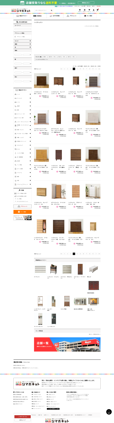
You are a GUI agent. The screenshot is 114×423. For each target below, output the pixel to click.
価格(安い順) (86, 66)
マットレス (19, 98)
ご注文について (51, 394)
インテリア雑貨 (20, 153)
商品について (51, 399)
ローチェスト (37, 276)
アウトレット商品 (20, 36)
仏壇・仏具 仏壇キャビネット (93, 310)
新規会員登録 (99, 6)
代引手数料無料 (18, 394)
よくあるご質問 (83, 6)
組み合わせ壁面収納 (78, 309)
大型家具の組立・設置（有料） (21, 396)
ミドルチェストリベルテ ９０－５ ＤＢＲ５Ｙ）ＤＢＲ (92, 93)
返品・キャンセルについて (38, 406)
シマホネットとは (76, 6)
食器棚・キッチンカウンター (22, 126)
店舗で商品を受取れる (19, 401)
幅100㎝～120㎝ (52, 56)
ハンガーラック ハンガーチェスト (39, 310)
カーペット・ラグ (21, 113)
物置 (18, 176)
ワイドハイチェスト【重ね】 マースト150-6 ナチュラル (41, 167)
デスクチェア (20, 145)
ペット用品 (19, 164)
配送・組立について (52, 401)
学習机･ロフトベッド (21, 141)
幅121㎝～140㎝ (62, 56)
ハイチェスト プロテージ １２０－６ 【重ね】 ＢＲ (75, 167)
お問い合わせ (89, 6)
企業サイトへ (46, 414)
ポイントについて (37, 408)
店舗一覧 (40, 414)
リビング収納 (63, 309)
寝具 (18, 110)
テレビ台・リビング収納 (22, 133)
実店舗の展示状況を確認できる (21, 399)
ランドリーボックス (38, 326)
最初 (61, 69)
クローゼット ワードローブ (79, 277)
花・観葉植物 (20, 157)
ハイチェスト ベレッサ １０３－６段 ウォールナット (58, 239)
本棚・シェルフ (20, 137)
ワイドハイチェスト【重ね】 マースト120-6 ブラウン (93, 167)
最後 (99, 69)
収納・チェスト (20, 129)
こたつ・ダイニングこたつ (22, 121)
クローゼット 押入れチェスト (66, 277)
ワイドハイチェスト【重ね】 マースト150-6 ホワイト (93, 130)
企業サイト (93, 6)
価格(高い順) (93, 66)
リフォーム (19, 172)
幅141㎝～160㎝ (71, 56)
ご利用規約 (90, 414)
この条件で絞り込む (22, 416)
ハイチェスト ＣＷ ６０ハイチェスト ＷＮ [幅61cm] (58, 167)
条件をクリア (22, 420)
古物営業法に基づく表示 (68, 414)
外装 (18, 180)
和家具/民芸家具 (90, 293)
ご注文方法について (37, 396)
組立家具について (37, 401)
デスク (18, 149)
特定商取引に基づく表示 (56, 414)
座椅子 (18, 106)
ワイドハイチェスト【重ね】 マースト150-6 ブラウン (75, 239)
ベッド (18, 94)
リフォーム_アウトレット (22, 184)
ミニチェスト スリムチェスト (53, 277)
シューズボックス (51, 326)
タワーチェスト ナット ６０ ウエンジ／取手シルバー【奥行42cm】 (58, 130)
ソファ (18, 102)
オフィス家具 (20, 168)
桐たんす (89, 276)
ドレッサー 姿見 (53, 310)
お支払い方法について (38, 399)
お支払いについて (52, 396)
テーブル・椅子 (20, 117)
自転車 (18, 161)
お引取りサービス (18, 403)
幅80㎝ (45, 56)
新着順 (99, 66)
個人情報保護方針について (80, 414)
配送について (36, 403)
